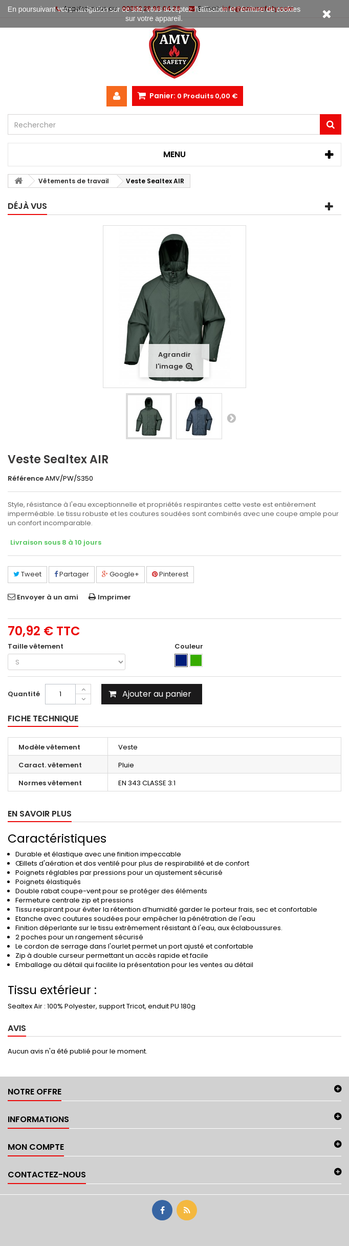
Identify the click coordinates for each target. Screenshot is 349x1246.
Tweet (27, 574)
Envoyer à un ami (47, 597)
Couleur (189, 646)
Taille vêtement (36, 646)
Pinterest (170, 574)
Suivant (231, 418)
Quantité (24, 694)
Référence (25, 478)
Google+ (120, 574)
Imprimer (114, 597)
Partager (71, 574)
